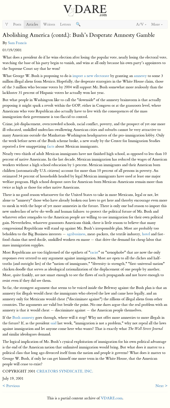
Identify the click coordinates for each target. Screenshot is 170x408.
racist (94, 252)
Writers (49, 24)
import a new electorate (90, 75)
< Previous (11, 385)
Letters (65, 24)
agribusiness (76, 234)
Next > (161, 385)
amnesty (140, 75)
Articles (32, 24)
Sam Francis (17, 42)
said (53, 323)
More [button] (156, 24)
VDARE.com (111, 398)
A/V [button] (141, 24)
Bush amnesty (23, 317)
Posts (17, 24)
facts (50, 146)
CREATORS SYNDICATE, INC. (64, 371)
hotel (146, 234)
